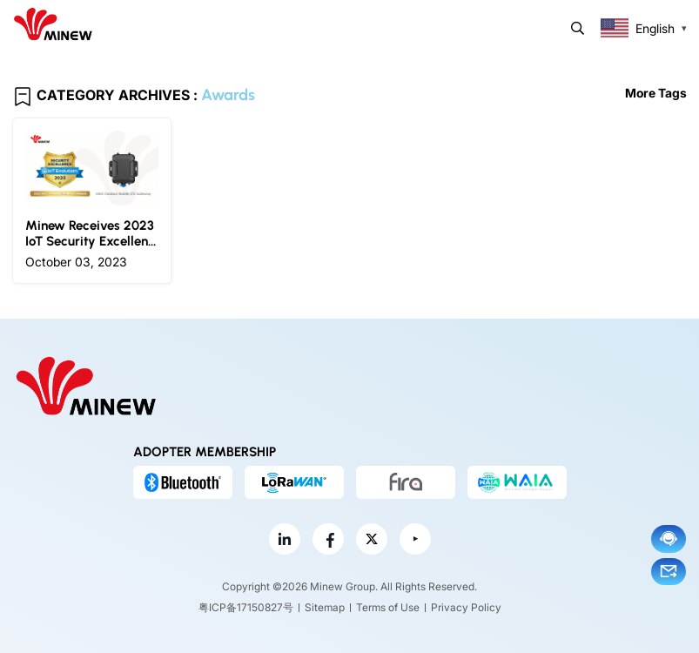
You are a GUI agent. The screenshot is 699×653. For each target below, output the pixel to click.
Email (668, 571)
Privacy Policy (466, 607)
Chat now (668, 538)
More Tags (656, 92)
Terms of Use (388, 607)
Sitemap (325, 607)
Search (577, 28)
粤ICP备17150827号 (245, 607)
